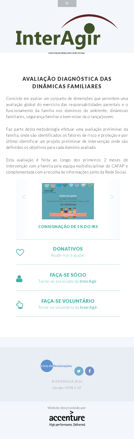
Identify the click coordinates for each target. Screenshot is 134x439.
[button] (24, 209)
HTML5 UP (73, 388)
